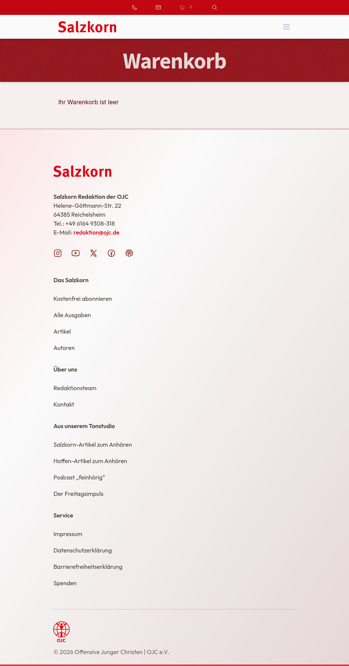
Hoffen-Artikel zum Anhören (90, 461)
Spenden (64, 583)
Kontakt (63, 404)
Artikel (62, 331)
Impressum (67, 534)
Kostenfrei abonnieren (82, 298)
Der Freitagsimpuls (78, 493)
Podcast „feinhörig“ (79, 477)
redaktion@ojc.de (96, 232)
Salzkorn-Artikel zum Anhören (92, 444)
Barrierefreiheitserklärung (87, 566)
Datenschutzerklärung (82, 550)
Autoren (63, 347)
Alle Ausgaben (72, 315)
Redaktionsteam (74, 388)
